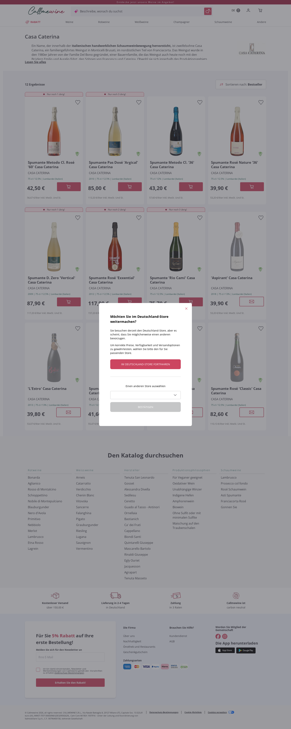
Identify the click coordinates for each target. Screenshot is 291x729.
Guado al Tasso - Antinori (142, 507)
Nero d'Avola (37, 513)
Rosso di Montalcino (42, 489)
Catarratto (83, 483)
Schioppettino (38, 495)
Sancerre (82, 507)
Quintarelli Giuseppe (138, 543)
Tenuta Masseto (135, 578)
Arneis (80, 477)
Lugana (81, 537)
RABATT (32, 22)
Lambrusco (36, 537)
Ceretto (129, 501)
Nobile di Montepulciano (45, 501)
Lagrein (33, 549)
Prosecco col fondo (234, 483)
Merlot (32, 531)
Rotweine (104, 22)
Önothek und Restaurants (139, 646)
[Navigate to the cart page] (260, 10)
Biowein (178, 507)
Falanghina (83, 513)
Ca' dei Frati (132, 525)
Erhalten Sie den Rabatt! (70, 682)
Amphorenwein (183, 501)
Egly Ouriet (132, 560)
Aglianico (34, 483)
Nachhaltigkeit (132, 641)
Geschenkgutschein (135, 652)
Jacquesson (132, 566)
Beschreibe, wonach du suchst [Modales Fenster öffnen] (101, 11)
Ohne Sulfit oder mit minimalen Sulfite (187, 515)
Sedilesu (130, 495)
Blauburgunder (38, 507)
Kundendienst (178, 636)
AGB (172, 641)
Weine (69, 22)
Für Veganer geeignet (187, 477)
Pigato (80, 519)
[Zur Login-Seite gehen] (249, 10)
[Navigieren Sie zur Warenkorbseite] (46, 10)
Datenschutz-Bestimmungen (69, 672)
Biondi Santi (132, 537)
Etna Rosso (35, 543)
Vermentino (84, 549)
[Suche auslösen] (208, 11)
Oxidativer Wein (184, 483)
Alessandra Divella (137, 489)
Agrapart (130, 572)
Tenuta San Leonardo (139, 477)
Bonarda (34, 477)
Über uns (129, 636)
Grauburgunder (87, 525)
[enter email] (70, 657)
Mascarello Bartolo (137, 549)
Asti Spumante (231, 495)
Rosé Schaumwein (233, 489)
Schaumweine (223, 22)
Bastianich (131, 519)
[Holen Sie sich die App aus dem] (225, 650)
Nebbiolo (34, 525)
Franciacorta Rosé (233, 501)
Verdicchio (83, 489)
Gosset (129, 483)
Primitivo (34, 519)
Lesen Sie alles (35, 62)
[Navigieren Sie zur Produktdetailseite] (54, 131)
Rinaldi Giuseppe (136, 554)
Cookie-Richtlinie (193, 712)
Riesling (81, 531)
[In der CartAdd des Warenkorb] (69, 186)
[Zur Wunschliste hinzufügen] (77, 102)
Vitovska (82, 501)
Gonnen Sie (229, 507)
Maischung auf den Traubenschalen (186, 525)
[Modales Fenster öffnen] (251, 301)
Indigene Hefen (183, 495)
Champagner (182, 22)
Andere (261, 22)
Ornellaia (130, 513)
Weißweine (141, 22)
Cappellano (132, 531)
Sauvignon (83, 543)
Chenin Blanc (85, 495)
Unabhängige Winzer (187, 489)
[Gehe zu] (218, 636)
